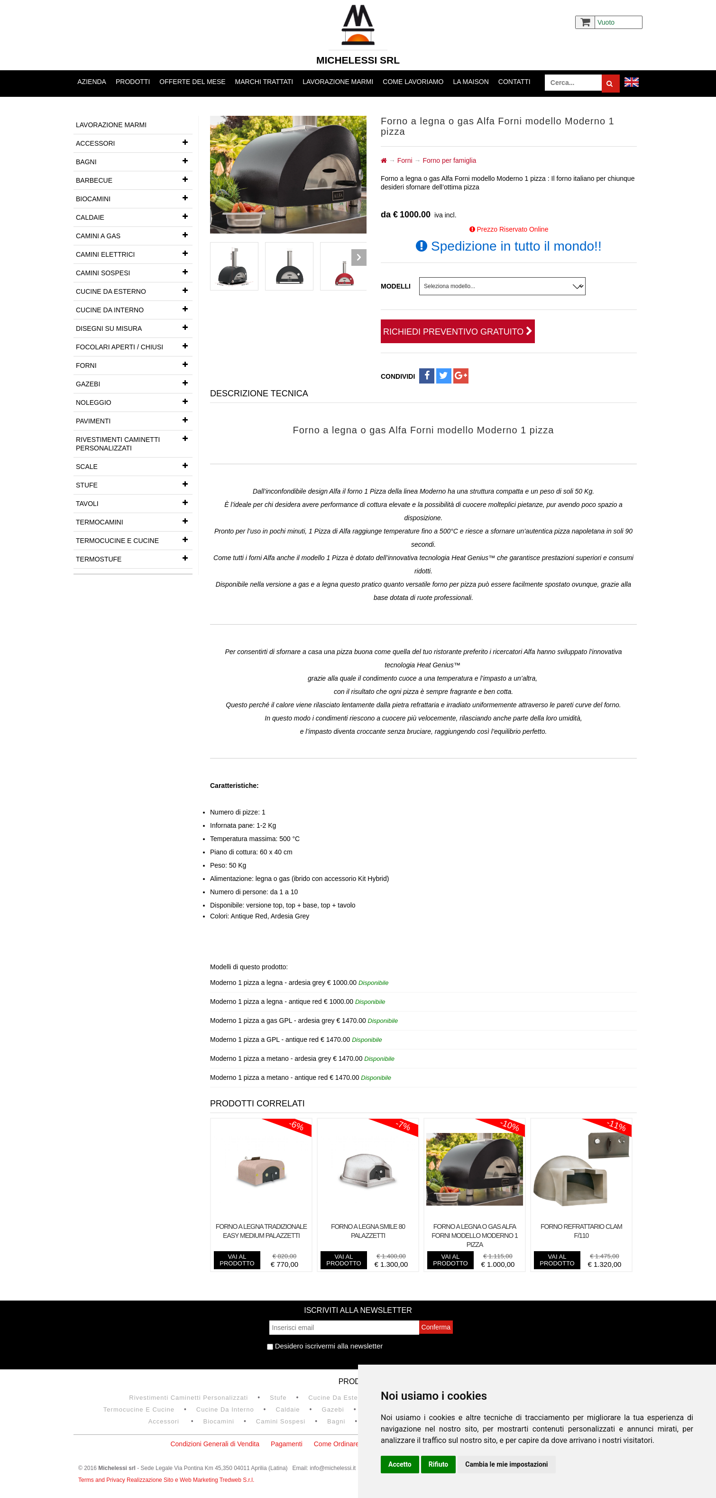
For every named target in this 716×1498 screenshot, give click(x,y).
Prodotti (133, 81)
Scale (134, 466)
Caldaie (134, 216)
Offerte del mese (192, 81)
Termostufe (134, 558)
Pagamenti (287, 1444)
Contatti (514, 81)
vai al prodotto (237, 1260)
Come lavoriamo (413, 81)
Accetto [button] (400, 1464)
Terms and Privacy (102, 1480)
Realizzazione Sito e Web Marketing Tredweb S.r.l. (190, 1480)
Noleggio (134, 401)
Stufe (134, 484)
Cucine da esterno (134, 290)
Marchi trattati (264, 81)
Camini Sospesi (134, 272)
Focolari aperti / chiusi (134, 346)
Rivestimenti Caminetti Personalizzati (134, 441)
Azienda (91, 81)
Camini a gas (134, 235)
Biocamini (134, 198)
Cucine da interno (134, 309)
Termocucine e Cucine (134, 540)
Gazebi (134, 383)
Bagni (134, 161)
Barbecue (134, 179)
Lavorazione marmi (338, 81)
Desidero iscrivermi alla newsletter (325, 1346)
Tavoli (134, 503)
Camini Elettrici (134, 253)
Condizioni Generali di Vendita (214, 1444)
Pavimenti (134, 420)
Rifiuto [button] (439, 1464)
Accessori (134, 142)
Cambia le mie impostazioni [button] (506, 1464)
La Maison (470, 81)
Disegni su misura (134, 327)
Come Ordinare (336, 1444)
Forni (134, 364)
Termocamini (134, 521)
